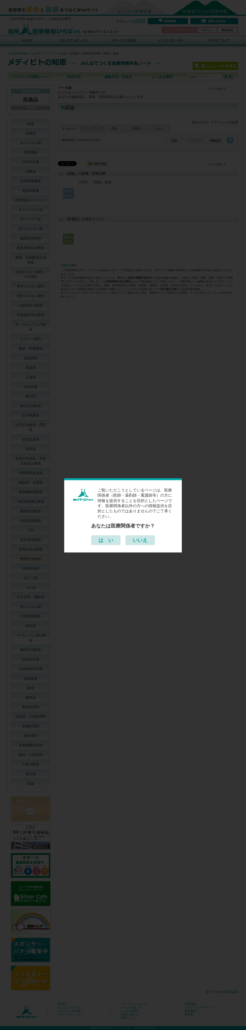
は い (105, 540)
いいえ (140, 540)
